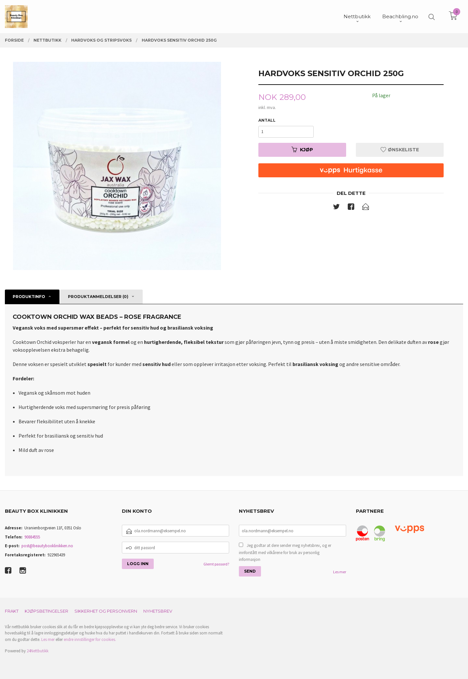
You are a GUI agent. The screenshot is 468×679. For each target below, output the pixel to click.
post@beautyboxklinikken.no (47, 546)
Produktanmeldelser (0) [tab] (98, 296)
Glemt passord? (216, 564)
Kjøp (302, 150)
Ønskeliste (400, 150)
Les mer (339, 571)
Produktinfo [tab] (29, 296)
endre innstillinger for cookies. (90, 639)
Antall (267, 120)
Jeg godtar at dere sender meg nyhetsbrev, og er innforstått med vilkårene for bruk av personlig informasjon (285, 552)
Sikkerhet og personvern (105, 611)
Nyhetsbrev (157, 611)
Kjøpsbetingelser (46, 611)
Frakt (12, 611)
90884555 (32, 537)
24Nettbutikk (37, 651)
